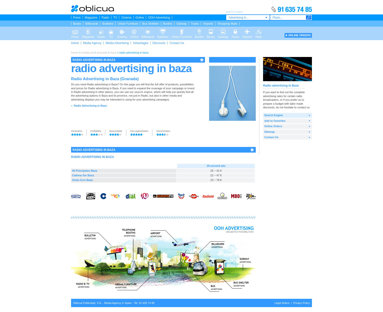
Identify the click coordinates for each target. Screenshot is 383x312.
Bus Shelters (150, 23)
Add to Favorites (275, 120)
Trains (195, 23)
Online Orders (273, 126)
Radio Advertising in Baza (90, 105)
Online (140, 17)
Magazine (91, 17)
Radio (105, 17)
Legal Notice (281, 302)
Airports (208, 23)
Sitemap (269, 131)
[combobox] (248, 17)
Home (75, 43)
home (74, 52)
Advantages (140, 43)
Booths (167, 23)
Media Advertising (117, 43)
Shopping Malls (227, 23)
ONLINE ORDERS (299, 35)
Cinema (126, 17)
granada (102, 52)
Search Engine (273, 115)
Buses (77, 23)
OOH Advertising (159, 17)
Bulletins (107, 23)
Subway (181, 23)
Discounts (159, 43)
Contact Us (177, 43)
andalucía (87, 52)
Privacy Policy (301, 302)
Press (77, 17)
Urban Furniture (127, 23)
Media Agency (92, 43)
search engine (143, 91)
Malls (258, 31)
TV (115, 17)
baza (113, 52)
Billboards (91, 23)
